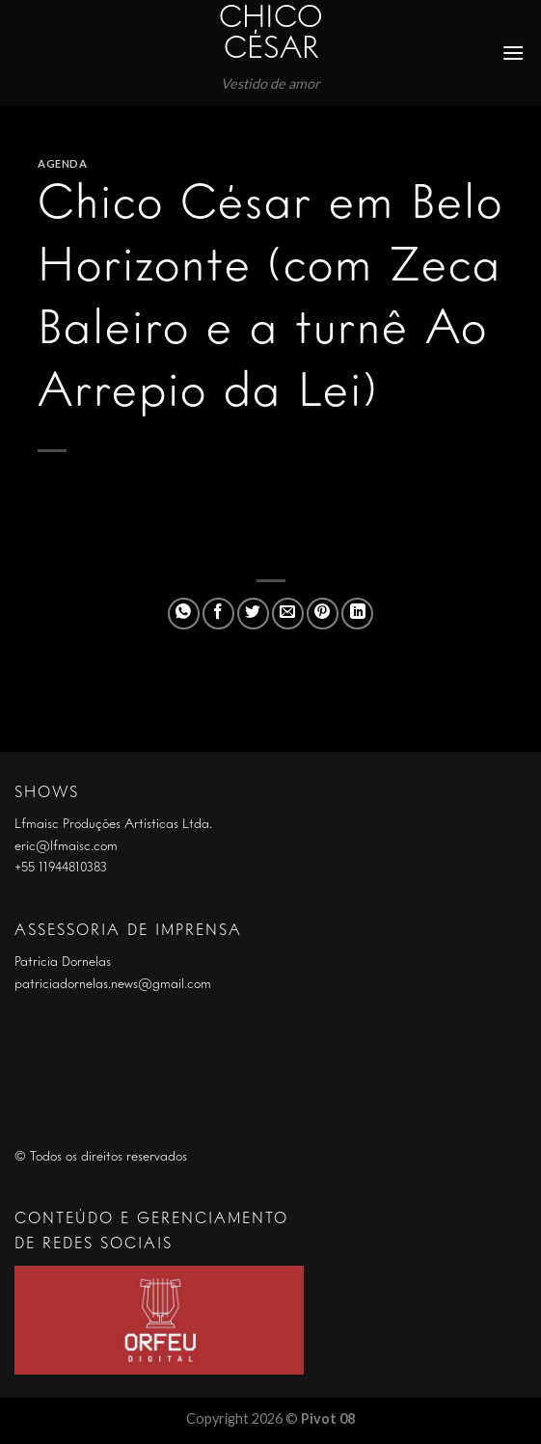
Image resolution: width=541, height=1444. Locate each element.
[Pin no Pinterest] (322, 613)
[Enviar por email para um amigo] (288, 613)
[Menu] (514, 52)
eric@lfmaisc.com (66, 846)
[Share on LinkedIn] (357, 613)
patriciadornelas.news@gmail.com (112, 984)
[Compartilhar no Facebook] (218, 613)
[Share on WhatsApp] (184, 613)
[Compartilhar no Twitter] (253, 613)
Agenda (62, 163)
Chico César (271, 35)
